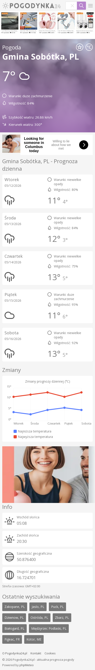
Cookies (50, 653)
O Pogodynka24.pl (14, 653)
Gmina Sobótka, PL (40, 56)
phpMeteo (26, 665)
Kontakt (36, 653)
